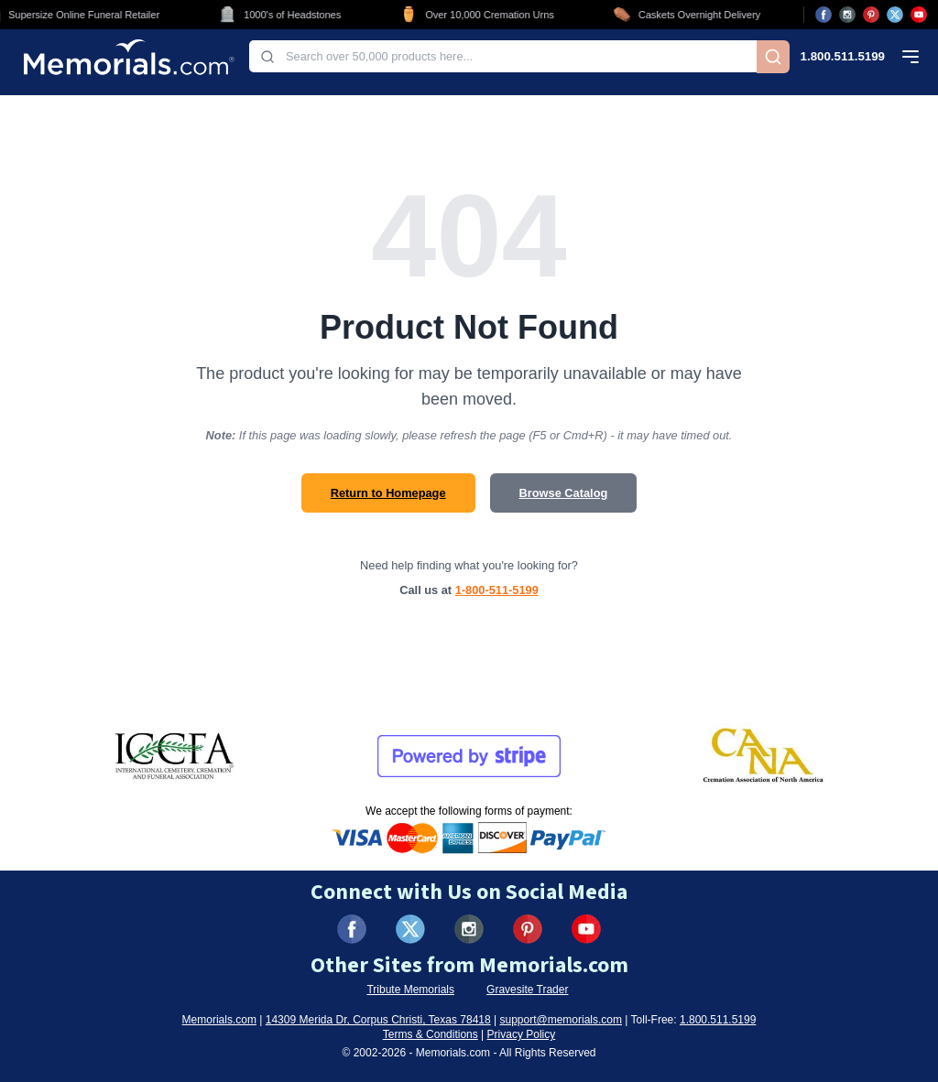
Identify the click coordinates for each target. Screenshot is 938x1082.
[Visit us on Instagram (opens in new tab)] (847, 14)
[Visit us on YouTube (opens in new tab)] (919, 14)
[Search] (773, 56)
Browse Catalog (563, 493)
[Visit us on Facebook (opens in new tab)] (823, 14)
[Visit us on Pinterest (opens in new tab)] (871, 14)
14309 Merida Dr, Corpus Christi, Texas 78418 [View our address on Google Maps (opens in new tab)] (378, 1019)
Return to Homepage (388, 493)
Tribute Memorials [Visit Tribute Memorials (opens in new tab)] (410, 989)
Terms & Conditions (430, 1034)
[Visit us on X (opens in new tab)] (895, 14)
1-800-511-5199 (497, 590)
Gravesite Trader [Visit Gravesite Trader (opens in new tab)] (527, 989)
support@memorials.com (560, 1019)
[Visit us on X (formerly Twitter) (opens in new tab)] (410, 929)
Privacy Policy (521, 1034)
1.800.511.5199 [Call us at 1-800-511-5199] (843, 56)
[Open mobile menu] (910, 56)
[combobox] (503, 56)
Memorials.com (219, 1019)
